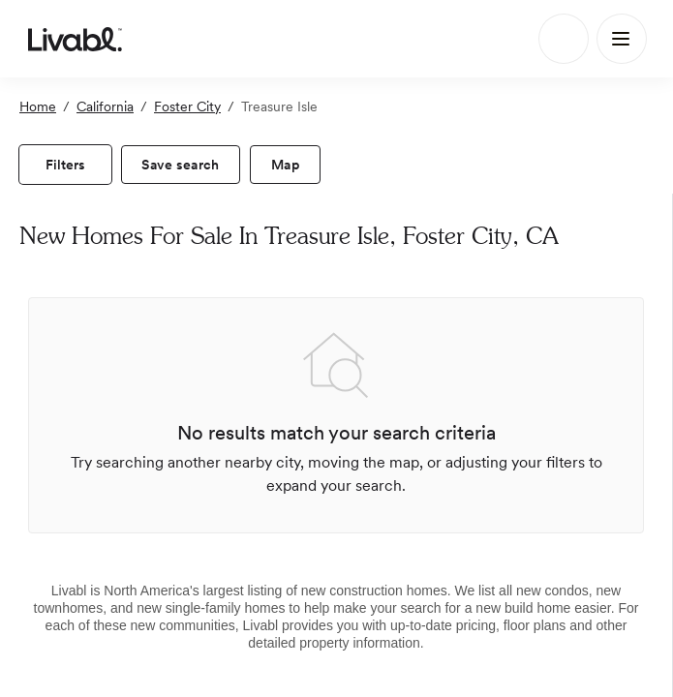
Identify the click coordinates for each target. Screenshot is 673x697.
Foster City (187, 106)
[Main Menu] (621, 39)
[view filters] (65, 164)
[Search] (563, 39)
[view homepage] (75, 38)
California (105, 106)
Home (37, 106)
